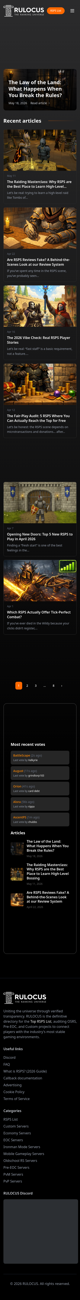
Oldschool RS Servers (20, 1160)
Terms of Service (16, 1098)
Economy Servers (17, 1133)
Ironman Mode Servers (21, 1146)
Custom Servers (16, 1126)
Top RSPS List (40, 1021)
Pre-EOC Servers (16, 1167)
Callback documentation (22, 1078)
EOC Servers (13, 1140)
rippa (31, 806)
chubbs (32, 822)
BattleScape (21, 755)
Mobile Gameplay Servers (23, 1153)
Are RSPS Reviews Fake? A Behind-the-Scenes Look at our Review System (48, 897)
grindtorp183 (36, 775)
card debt (34, 791)
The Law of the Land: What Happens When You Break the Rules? (48, 846)
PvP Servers (12, 1181)
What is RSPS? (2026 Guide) (25, 1071)
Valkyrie (33, 760)
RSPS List (55, 10)
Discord (9, 1057)
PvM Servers (13, 1174)
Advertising (12, 1085)
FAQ (6, 1064)
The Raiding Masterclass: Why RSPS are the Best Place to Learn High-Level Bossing (48, 871)
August (18, 771)
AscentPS (19, 817)
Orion (17, 786)
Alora (17, 802)
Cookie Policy (14, 1091)
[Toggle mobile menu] (72, 10)
